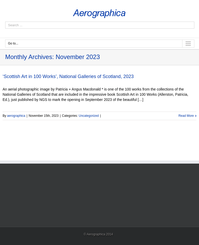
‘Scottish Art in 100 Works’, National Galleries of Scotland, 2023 (68, 76)
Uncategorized (89, 116)
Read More (186, 116)
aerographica (16, 116)
